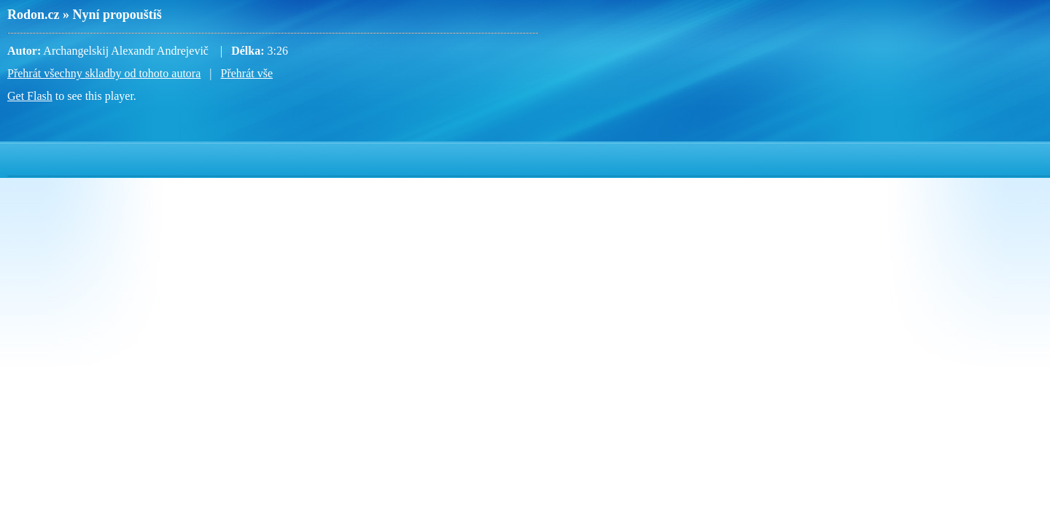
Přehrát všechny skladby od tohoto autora (104, 73)
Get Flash (29, 96)
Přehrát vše (246, 73)
